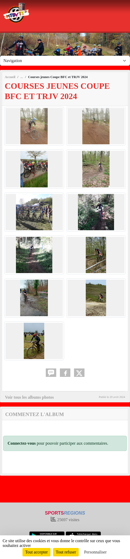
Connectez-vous (22, 443)
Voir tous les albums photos (29, 397)
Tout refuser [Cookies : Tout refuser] (66, 552)
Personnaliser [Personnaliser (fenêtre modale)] (95, 552)
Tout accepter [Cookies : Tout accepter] (36, 552)
